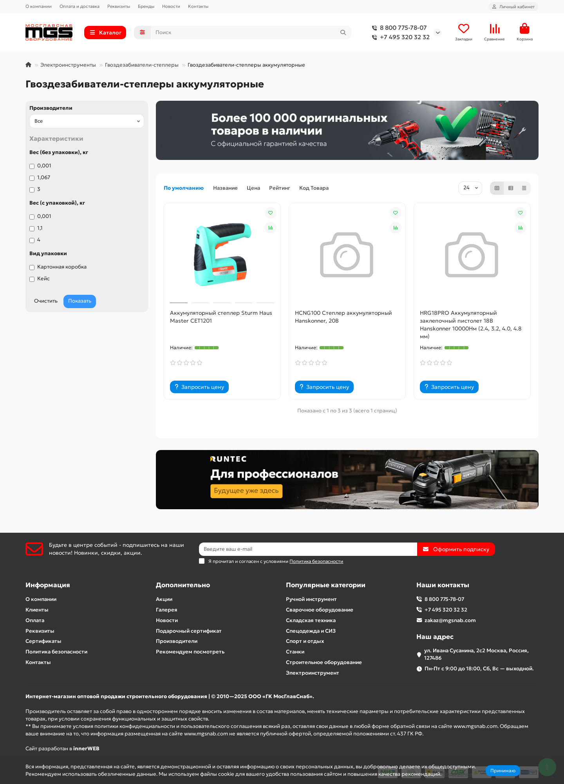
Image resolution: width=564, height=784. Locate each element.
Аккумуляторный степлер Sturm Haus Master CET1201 (221, 316)
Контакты (198, 6)
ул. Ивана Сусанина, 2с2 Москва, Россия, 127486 (476, 654)
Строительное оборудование (324, 662)
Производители (50, 108)
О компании (38, 6)
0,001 (40, 165)
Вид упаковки (48, 253)
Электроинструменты (68, 65)
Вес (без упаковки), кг (58, 152)
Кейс (39, 278)
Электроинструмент (312, 673)
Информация (47, 585)
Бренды (146, 6)
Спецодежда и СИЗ (311, 631)
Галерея (166, 609)
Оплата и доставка (79, 6)
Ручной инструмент (311, 599)
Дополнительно (183, 585)
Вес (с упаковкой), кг (57, 203)
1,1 (36, 228)
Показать (79, 301)
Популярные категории (325, 585)
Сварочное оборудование (319, 609)
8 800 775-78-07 (398, 28)
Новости (171, 6)
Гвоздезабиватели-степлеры (142, 65)
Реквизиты (118, 6)
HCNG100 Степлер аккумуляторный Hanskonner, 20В (343, 316)
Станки (295, 651)
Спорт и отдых (305, 641)
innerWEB (86, 748)
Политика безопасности (56, 651)
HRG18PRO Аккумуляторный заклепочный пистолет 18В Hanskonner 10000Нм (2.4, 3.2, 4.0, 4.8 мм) (471, 324)
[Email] (308, 549)
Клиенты (37, 609)
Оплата (34, 620)
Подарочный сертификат (189, 631)
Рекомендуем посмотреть (190, 651)
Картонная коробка (58, 266)
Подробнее (457, 774)
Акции (164, 599)
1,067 (39, 177)
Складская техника (311, 620)
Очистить (46, 301)
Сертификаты (43, 641)
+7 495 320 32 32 (399, 37)
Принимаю (502, 770)
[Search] (251, 32)
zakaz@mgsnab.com (450, 620)
